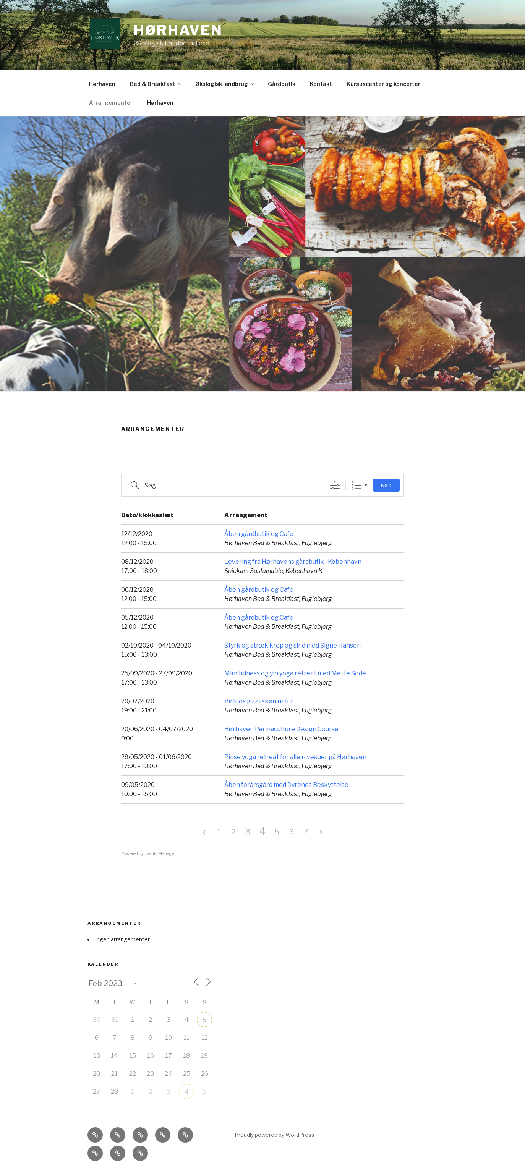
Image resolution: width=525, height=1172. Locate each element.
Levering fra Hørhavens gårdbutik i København (292, 561)
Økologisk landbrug (225, 84)
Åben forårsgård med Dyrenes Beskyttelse (286, 784)
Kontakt (321, 84)
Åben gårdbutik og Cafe (258, 533)
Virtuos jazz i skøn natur (258, 701)
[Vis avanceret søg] (335, 485)
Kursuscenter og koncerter (383, 84)
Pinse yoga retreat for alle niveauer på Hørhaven (295, 757)
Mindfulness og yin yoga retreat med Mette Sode (295, 673)
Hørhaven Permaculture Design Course (281, 729)
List (356, 485)
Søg (386, 485)
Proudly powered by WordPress (274, 1135)
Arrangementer (111, 102)
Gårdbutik (281, 84)
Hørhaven (178, 30)
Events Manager (160, 853)
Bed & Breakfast (156, 84)
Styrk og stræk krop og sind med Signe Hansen (292, 645)
